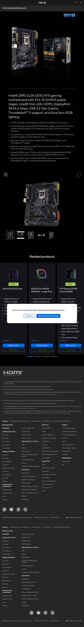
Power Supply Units (28, 428)
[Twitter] (25, 509)
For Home (5, 435)
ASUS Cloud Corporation (50, 451)
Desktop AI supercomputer (30, 466)
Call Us (64, 441)
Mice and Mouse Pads (29, 476)
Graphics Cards (7, 493)
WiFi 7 (24, 445)
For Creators (6, 442)
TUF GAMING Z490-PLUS (14, 8)
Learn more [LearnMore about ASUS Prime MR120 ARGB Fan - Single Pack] (42, 350)
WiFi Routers (26, 451)
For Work (5, 438)
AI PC (44, 464)
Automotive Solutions (49, 474)
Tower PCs (5, 465)
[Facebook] (18, 509)
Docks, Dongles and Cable (30, 493)
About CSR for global (49, 438)
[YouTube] (11, 509)
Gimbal (24, 496)
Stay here (29, 316)
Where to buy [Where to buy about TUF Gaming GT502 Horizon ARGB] (70, 345)
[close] (74, 307)
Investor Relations (48, 435)
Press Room (46, 441)
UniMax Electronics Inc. (49, 454)
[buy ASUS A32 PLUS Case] (12, 288)
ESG (63, 464)
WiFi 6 (24, 448)
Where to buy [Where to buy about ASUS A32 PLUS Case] (14, 345)
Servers (24, 463)
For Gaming (6, 448)
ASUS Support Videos (69, 448)
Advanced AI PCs (47, 484)
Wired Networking (28, 460)
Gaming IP (25, 499)
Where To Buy (66, 451)
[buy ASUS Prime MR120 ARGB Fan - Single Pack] (42, 290)
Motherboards (7, 490)
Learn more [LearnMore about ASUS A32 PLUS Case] (13, 350)
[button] (3, 3)
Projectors (5, 458)
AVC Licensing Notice (49, 481)
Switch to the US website (48, 316)
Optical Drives (26, 435)
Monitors (5, 455)
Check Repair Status (68, 428)
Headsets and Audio (28, 480)
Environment (66, 461)
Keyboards (25, 473)
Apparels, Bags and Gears (30, 486)
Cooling (4, 500)
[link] (42, 3)
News (44, 431)
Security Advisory (67, 445)
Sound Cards (26, 431)
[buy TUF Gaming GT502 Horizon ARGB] (70, 290)
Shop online (46, 458)
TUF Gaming (47, 421)
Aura (43, 491)
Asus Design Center (48, 468)
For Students (6, 445)
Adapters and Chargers (29, 489)
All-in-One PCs (7, 461)
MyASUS (65, 454)
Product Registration (68, 435)
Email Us (64, 438)
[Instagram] (4, 509)
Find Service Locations (69, 431)
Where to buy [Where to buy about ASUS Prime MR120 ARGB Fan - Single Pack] (42, 345)
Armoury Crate (47, 488)
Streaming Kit (26, 483)
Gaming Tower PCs (8, 468)
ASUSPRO (45, 471)
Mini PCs (5, 471)
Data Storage (26, 438)
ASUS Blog (45, 478)
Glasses (4, 481)
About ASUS (46, 428)
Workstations (6, 475)
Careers (44, 445)
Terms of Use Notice (40, 517)
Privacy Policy (54, 517)
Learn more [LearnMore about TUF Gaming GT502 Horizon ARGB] (70, 350)
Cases (4, 496)
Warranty (5, 478)
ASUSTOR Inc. (46, 448)
